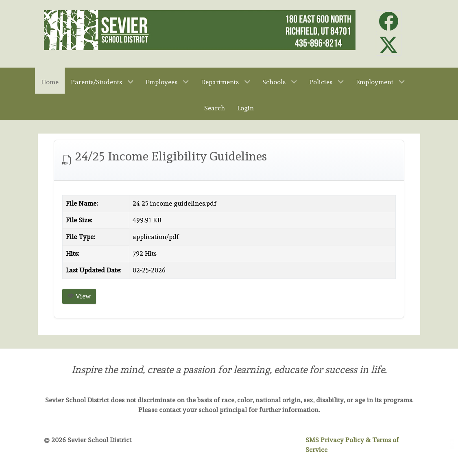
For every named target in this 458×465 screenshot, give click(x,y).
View (79, 296)
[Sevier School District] (199, 28)
